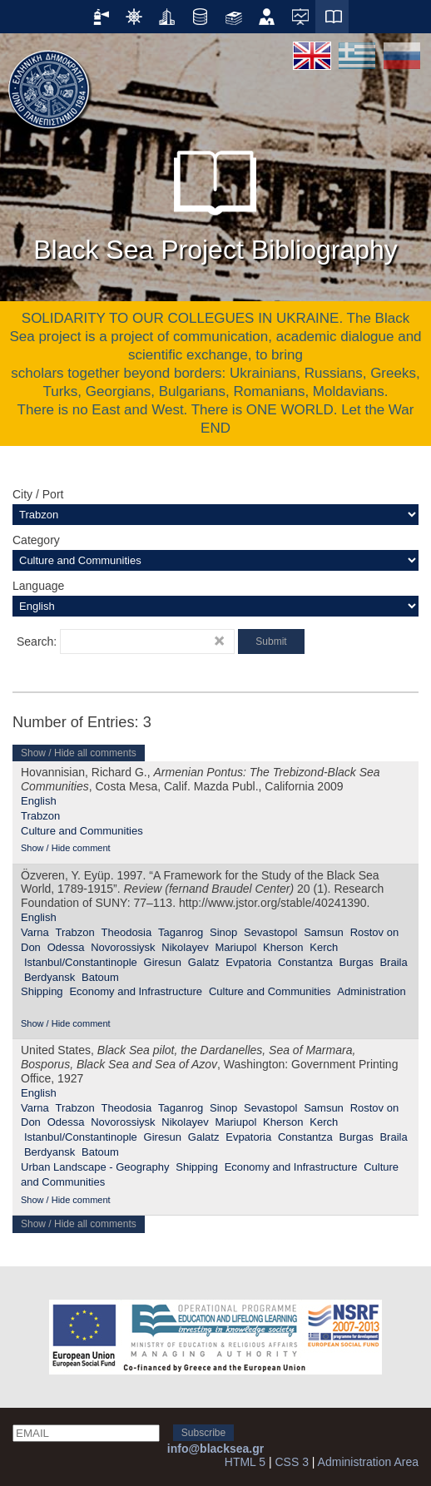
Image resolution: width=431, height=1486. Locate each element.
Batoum (100, 977)
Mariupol (235, 947)
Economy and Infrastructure (135, 991)
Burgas (356, 962)
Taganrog (180, 932)
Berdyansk (49, 977)
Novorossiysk (123, 947)
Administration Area (368, 1462)
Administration (371, 991)
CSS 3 (291, 1462)
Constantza (305, 962)
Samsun (324, 932)
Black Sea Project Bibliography (215, 199)
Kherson (283, 947)
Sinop (223, 932)
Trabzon (40, 816)
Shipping (42, 991)
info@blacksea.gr (215, 1448)
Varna (35, 932)
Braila (393, 962)
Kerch (324, 947)
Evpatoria (248, 962)
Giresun (163, 962)
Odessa (66, 947)
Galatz (204, 962)
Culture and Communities (82, 831)
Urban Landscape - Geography (95, 1167)
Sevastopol (270, 932)
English (39, 801)
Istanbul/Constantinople (80, 962)
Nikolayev (184, 947)
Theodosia (127, 932)
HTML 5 (245, 1462)
